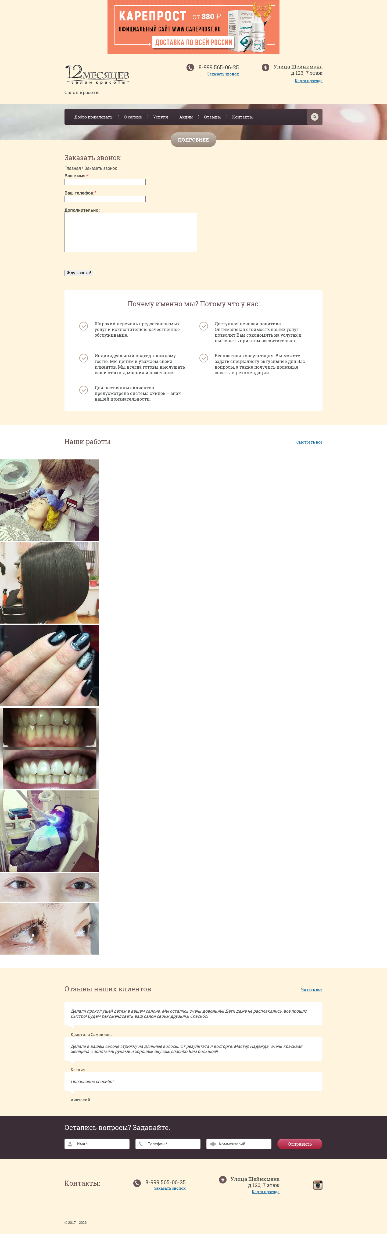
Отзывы (212, 117)
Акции (186, 117)
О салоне (133, 117)
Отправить (300, 1144)
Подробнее (193, 139)
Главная (72, 168)
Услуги (160, 117)
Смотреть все (309, 442)
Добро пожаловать (93, 117)
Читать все (311, 989)
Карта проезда (308, 80)
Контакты (242, 117)
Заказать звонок (223, 74)
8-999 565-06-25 (219, 67)
